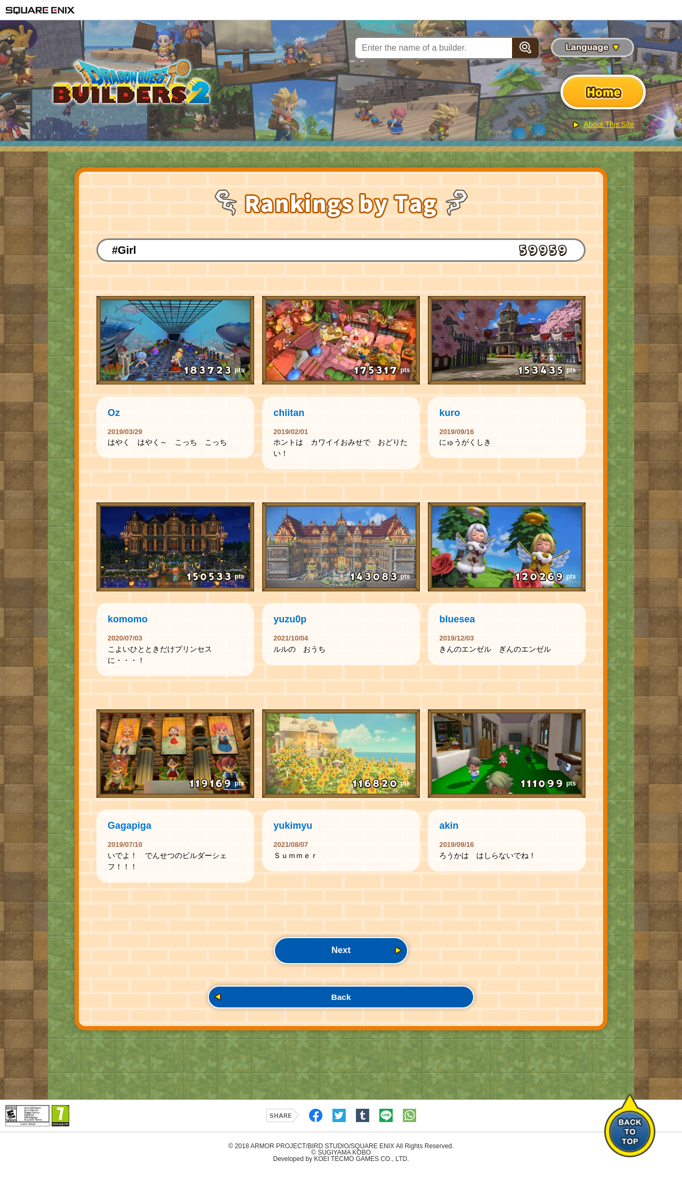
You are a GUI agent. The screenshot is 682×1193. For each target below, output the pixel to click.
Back (341, 1015)
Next (340, 965)
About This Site (608, 124)
